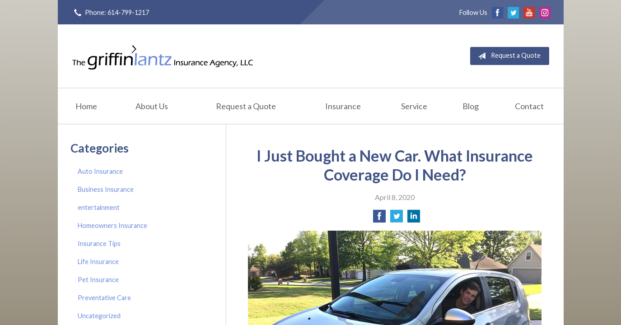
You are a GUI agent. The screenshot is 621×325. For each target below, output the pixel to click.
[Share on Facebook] (379, 218)
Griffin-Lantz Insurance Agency (162, 56)
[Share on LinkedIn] (413, 218)
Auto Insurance (100, 171)
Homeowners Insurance (112, 225)
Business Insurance (106, 189)
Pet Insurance (98, 279)
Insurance (343, 106)
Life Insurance (98, 261)
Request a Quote (507, 56)
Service (414, 106)
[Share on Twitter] (396, 218)
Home (86, 106)
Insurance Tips (99, 243)
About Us (151, 106)
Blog (470, 106)
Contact (529, 106)
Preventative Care (104, 298)
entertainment (99, 207)
